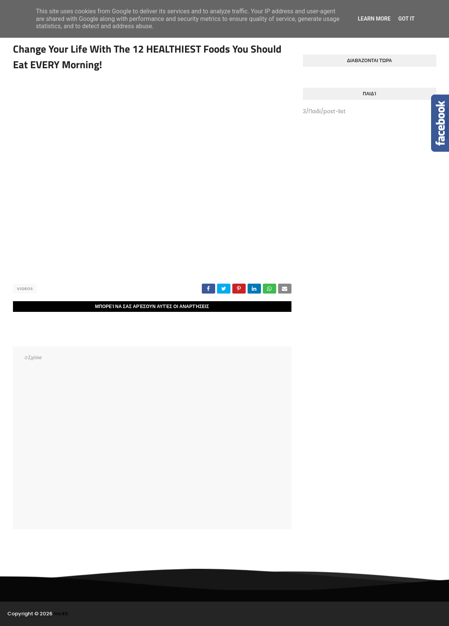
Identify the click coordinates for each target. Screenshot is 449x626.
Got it (406, 19)
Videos (25, 289)
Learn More (374, 19)
